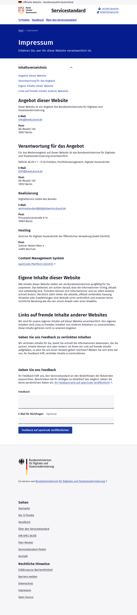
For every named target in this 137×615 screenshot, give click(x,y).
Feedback (24, 391)
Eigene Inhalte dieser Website (35, 86)
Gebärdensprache (107, 12)
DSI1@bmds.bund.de (30, 171)
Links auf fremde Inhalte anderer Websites (43, 91)
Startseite (24, 508)
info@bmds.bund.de (30, 119)
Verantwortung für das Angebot (36, 80)
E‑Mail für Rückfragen (37, 414)
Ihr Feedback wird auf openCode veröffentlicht (82, 382)
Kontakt (23, 556)
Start (20, 30)
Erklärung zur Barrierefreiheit (35, 569)
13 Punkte (24, 20)
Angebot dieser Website (32, 75)
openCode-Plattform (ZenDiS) (35, 264)
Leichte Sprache (108, 8)
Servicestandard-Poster (32, 549)
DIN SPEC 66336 (27, 535)
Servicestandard (68, 10)
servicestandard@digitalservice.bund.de (42, 208)
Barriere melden (27, 576)
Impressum (24, 590)
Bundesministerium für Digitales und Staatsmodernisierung (70, 481)
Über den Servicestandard (61, 20)
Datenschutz (25, 583)
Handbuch (38, 20)
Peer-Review (25, 542)
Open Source (25, 597)
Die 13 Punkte (26, 515)
